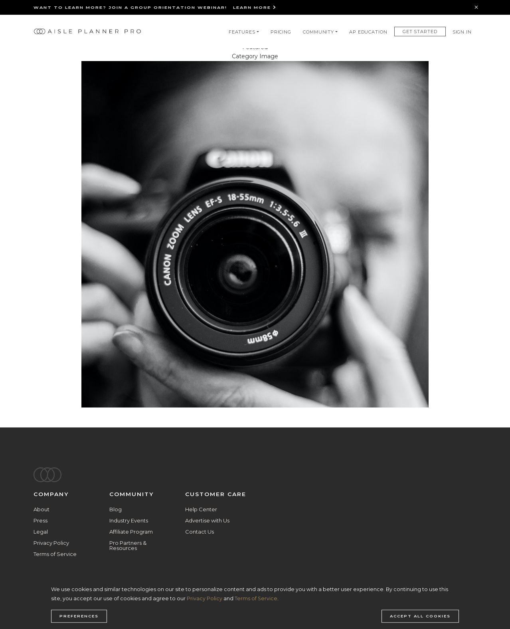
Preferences (79, 616)
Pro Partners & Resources (127, 545)
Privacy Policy (51, 543)
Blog (115, 509)
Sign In (462, 32)
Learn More (255, 7)
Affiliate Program (131, 531)
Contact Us (199, 531)
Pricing (281, 32)
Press (40, 520)
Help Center (201, 509)
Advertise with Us (207, 520)
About (41, 509)
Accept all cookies (420, 616)
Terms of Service (55, 554)
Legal (41, 531)
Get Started (420, 31)
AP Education (368, 32)
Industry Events (128, 520)
